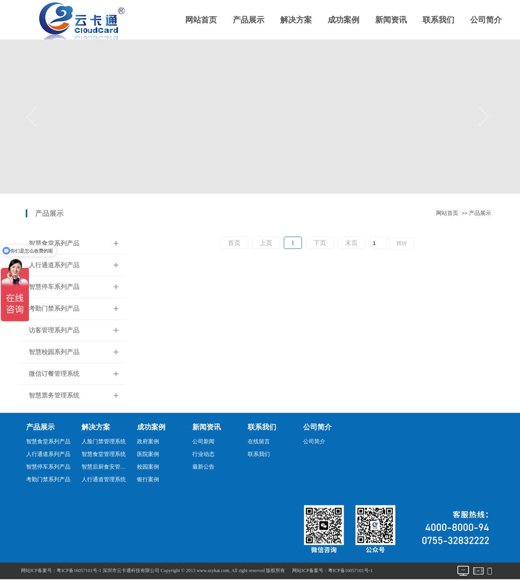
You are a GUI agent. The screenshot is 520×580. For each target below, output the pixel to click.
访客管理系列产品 (54, 330)
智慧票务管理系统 (54, 395)
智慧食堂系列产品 (54, 243)
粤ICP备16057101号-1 (350, 570)
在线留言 (259, 441)
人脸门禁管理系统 (104, 441)
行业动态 (203, 454)
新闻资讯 (391, 19)
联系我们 (438, 19)
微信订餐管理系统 (54, 373)
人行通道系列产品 (54, 265)
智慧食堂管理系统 (104, 454)
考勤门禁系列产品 (54, 308)
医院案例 (148, 454)
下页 (319, 242)
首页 (234, 242)
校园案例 (148, 467)
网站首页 (201, 19)
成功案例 (343, 19)
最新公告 (203, 467)
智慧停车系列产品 (54, 286)
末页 (351, 242)
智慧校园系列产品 (54, 351)
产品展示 (248, 19)
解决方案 (296, 19)
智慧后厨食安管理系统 (106, 467)
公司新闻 (203, 441)
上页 (266, 242)
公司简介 (486, 19)
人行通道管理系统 (104, 479)
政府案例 (148, 441)
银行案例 (148, 479)
